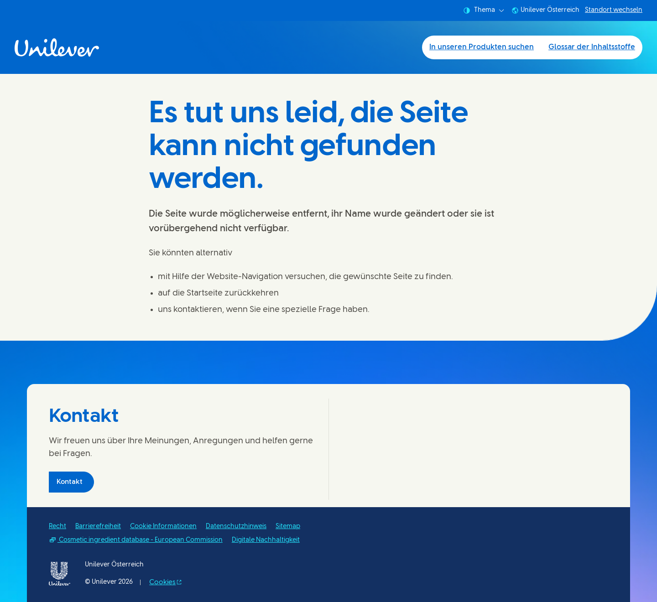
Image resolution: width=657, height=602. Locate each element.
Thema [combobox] (483, 10)
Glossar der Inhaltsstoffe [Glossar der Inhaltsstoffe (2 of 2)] (591, 47)
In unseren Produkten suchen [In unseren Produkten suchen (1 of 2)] (481, 47)
